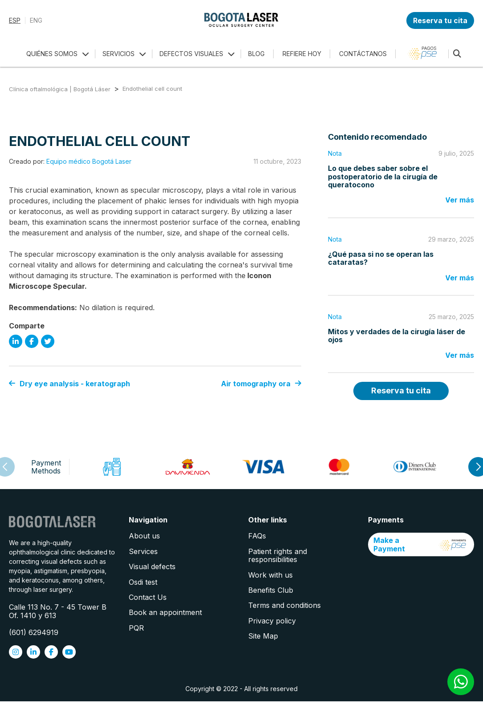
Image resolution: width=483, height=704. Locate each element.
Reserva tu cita (440, 20)
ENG (36, 20)
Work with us (270, 574)
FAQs (257, 535)
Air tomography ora (261, 384)
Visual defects (152, 566)
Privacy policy (272, 620)
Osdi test (143, 582)
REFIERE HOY (301, 53)
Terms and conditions (284, 605)
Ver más (459, 200)
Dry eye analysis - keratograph (69, 384)
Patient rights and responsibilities (277, 555)
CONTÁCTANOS (363, 53)
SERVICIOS (118, 53)
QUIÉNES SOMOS (52, 53)
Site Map (263, 635)
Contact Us (148, 597)
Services (143, 551)
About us (144, 535)
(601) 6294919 (33, 632)
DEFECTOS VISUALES (191, 53)
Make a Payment (421, 544)
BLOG (256, 53)
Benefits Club (270, 590)
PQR (136, 627)
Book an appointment (165, 612)
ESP (14, 20)
